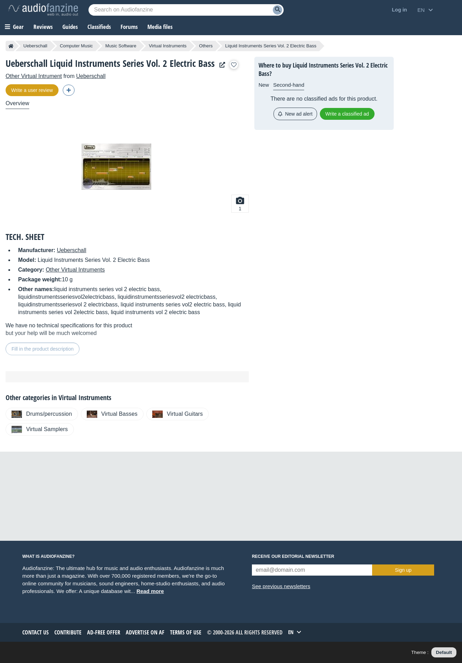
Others (206, 45)
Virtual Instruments (167, 45)
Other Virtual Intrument (34, 76)
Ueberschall (35, 45)
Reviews (43, 27)
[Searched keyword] (186, 10)
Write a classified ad (347, 114)
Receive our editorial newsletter (293, 556)
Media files (159, 27)
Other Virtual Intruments (75, 270)
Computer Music (76, 45)
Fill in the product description (42, 349)
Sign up (403, 570)
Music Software (120, 45)
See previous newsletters (281, 586)
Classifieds (99, 27)
